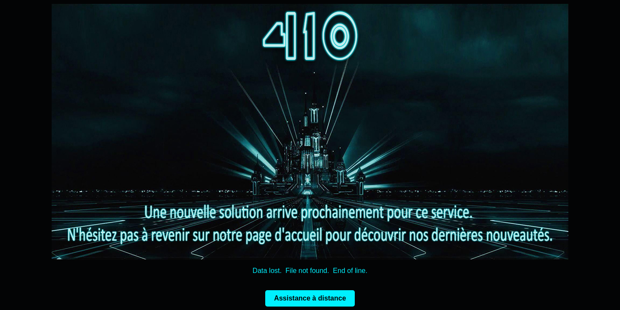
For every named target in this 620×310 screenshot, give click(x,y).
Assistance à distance (310, 298)
